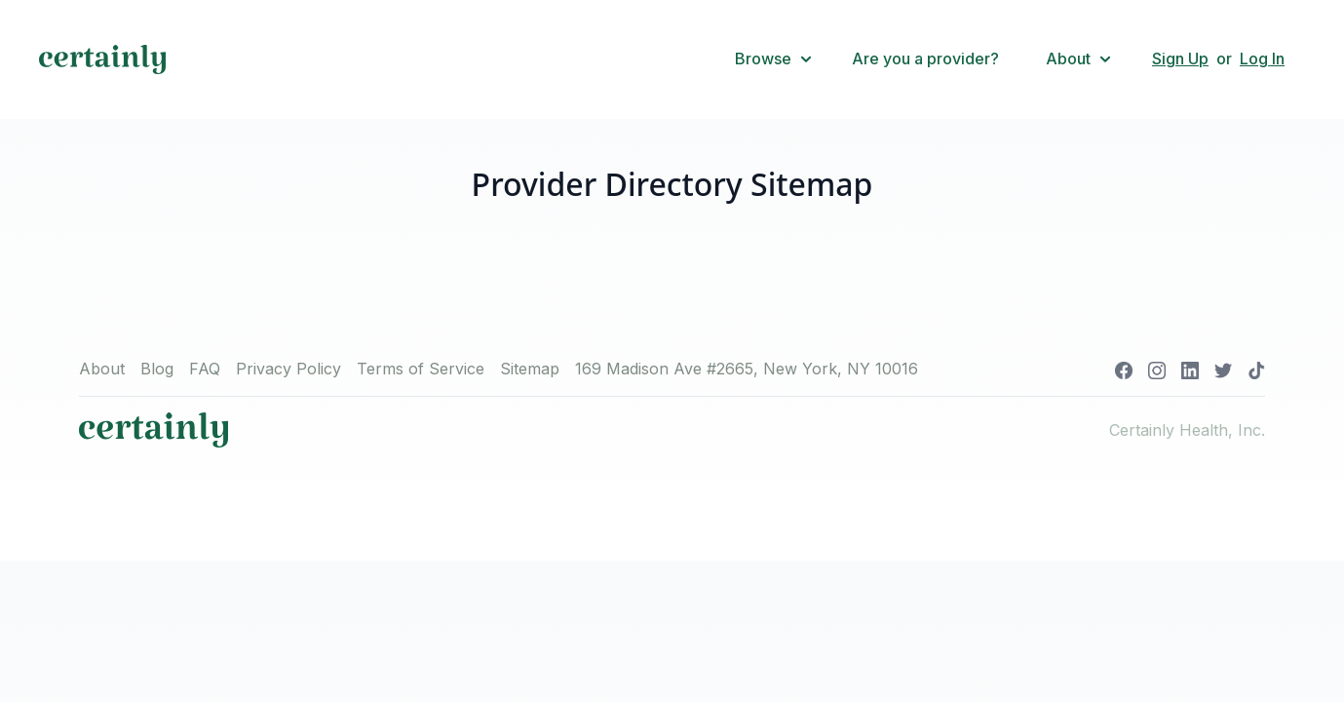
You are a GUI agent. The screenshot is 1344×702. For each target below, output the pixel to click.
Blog (156, 368)
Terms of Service (420, 368)
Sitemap (529, 368)
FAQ (204, 368)
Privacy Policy (288, 368)
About (102, 368)
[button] (773, 59)
